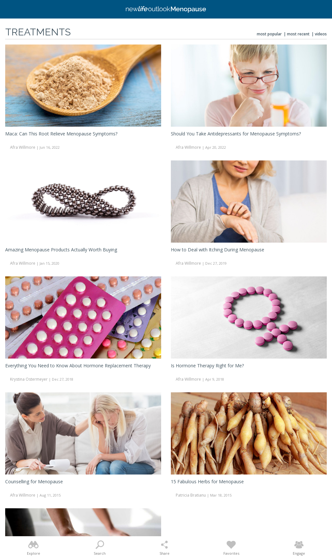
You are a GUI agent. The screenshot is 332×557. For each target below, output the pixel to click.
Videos (321, 34)
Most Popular (269, 34)
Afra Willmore (22, 147)
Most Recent (298, 34)
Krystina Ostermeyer (29, 379)
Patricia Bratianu (191, 495)
